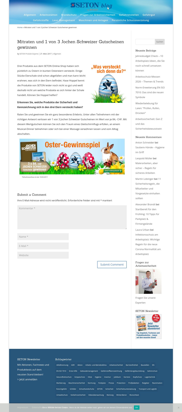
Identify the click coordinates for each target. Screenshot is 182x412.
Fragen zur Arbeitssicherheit (97, 14)
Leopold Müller (144, 158)
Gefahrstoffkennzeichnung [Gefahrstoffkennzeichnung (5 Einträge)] (111, 371)
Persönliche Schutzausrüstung (130, 20)
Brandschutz (69, 14)
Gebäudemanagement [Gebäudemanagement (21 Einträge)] (89, 371)
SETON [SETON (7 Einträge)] (100, 389)
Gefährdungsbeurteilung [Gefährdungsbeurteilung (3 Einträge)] (134, 371)
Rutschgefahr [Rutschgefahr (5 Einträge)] (61, 389)
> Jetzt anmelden (27, 379)
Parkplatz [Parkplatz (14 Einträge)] (102, 383)
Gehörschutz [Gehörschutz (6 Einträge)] (152, 371)
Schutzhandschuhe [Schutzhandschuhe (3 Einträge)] (86, 389)
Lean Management (63, 20)
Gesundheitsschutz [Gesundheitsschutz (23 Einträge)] (64, 377)
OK (136, 407)
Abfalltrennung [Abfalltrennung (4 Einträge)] (62, 365)
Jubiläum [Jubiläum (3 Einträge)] (117, 377)
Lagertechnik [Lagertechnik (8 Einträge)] (150, 377)
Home (19, 27)
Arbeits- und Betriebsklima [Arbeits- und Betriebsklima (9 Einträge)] (95, 365)
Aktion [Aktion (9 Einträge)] (80, 365)
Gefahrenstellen (129, 14)
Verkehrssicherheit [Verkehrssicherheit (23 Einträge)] (78, 395)
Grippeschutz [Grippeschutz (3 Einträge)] (79, 377)
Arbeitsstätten (49, 14)
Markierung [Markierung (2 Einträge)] (61, 383)
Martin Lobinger (145, 178)
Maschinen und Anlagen (93, 20)
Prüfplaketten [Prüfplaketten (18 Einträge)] (133, 383)
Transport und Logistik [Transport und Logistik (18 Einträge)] (148, 389)
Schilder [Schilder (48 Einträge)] (73, 389)
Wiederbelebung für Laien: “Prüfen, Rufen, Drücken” (148, 108)
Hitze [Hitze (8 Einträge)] (90, 377)
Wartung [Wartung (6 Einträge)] (110, 395)
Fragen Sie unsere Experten (149, 297)
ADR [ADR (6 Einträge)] (73, 365)
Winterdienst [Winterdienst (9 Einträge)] (121, 395)
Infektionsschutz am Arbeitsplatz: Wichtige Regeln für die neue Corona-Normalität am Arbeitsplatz (148, 244)
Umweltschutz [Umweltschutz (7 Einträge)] (62, 395)
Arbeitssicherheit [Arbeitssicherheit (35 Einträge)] (116, 365)
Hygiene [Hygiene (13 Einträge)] (98, 377)
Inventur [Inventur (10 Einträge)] (107, 377)
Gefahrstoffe (41, 20)
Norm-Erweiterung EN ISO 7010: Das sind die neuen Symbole (150, 92)
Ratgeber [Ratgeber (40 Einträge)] (145, 383)
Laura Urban (143, 229)
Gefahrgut (149, 14)
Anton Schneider (145, 142)
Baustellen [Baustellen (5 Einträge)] (145, 365)
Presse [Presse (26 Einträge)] (111, 383)
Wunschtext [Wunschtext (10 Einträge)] (134, 395)
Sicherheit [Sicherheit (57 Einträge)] (109, 389)
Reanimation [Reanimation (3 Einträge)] (157, 383)
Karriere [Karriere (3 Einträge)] (127, 377)
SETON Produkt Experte (29, 54)
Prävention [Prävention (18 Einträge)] (121, 383)
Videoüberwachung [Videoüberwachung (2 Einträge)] (96, 395)
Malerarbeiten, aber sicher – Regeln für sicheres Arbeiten (147, 168)
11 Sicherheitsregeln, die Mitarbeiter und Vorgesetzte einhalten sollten (148, 188)
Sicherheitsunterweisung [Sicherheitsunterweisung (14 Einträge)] (126, 389)
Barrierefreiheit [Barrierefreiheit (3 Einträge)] (132, 365)
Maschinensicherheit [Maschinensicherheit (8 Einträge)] (77, 383)
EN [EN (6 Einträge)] (153, 365)
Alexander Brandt (145, 204)
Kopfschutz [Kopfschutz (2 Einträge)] (137, 377)
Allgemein (30, 14)
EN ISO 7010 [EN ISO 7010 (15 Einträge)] (61, 371)
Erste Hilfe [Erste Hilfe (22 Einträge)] (73, 371)
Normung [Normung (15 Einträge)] (92, 383)
